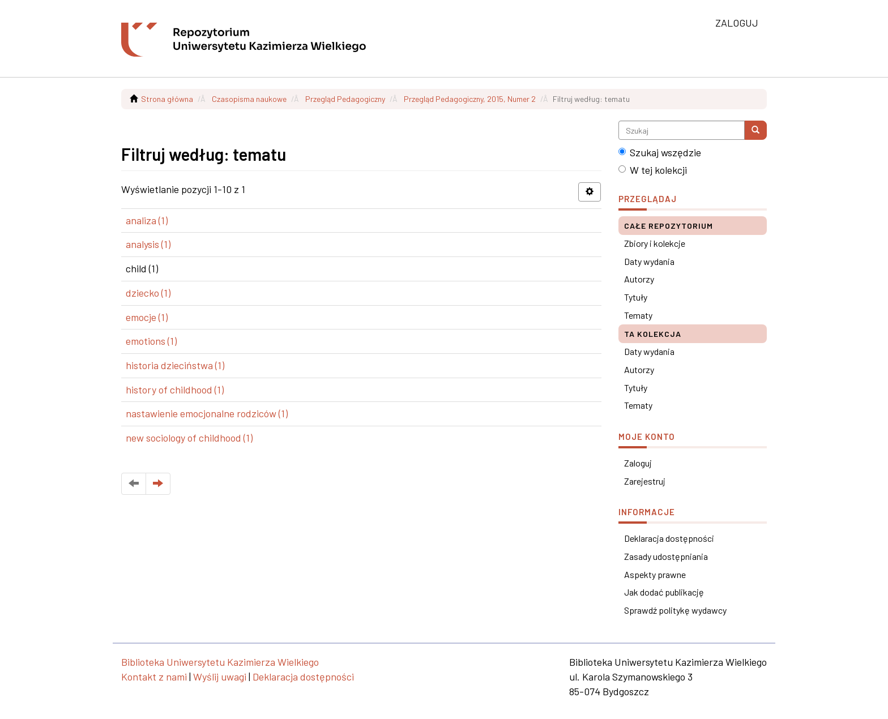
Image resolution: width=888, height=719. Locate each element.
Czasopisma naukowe (249, 99)
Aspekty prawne (655, 574)
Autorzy (639, 278)
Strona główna (167, 99)
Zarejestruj (644, 481)
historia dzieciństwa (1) (175, 365)
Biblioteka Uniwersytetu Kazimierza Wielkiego (220, 662)
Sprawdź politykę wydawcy (675, 610)
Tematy (638, 315)
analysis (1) (148, 244)
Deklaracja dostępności (669, 538)
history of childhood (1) (175, 389)
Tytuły (635, 297)
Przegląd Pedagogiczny (345, 99)
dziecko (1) (148, 292)
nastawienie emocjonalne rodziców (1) (207, 413)
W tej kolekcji (652, 170)
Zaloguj (638, 462)
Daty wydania (649, 261)
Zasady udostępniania (666, 556)
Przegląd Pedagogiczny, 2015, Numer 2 (470, 99)
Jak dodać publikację (664, 592)
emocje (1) (147, 317)
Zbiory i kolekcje (654, 243)
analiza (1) (147, 220)
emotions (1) (151, 341)
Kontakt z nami (154, 676)
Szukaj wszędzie (659, 152)
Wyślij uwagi (219, 676)
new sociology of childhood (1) (189, 437)
